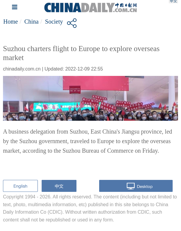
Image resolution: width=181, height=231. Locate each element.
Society (54, 21)
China (31, 21)
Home (10, 21)
